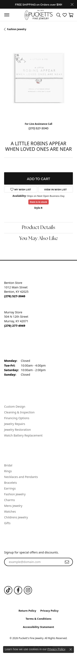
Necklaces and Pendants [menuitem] (21, 477)
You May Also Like (38, 238)
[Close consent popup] (70, 649)
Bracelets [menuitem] (10, 483)
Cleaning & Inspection (19, 412)
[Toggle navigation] (6, 15)
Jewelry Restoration (17, 430)
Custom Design (14, 406)
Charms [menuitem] (9, 500)
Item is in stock (38, 201)
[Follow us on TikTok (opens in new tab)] (8, 590)
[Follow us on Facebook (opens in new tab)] (18, 590)
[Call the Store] (14, 296)
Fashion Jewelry (16, 29)
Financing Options (16, 418)
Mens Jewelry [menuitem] (13, 506)
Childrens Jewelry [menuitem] (16, 517)
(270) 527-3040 (38, 128)
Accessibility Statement (38, 627)
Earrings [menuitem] (10, 488)
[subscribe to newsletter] (66, 562)
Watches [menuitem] (10, 511)
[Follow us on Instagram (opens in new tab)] (28, 590)
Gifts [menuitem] (7, 523)
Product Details (38, 227)
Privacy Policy (49, 610)
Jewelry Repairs (14, 424)
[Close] (72, 4)
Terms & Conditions (39, 619)
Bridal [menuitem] (8, 465)
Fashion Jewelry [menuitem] (15, 494)
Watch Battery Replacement (23, 435)
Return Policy (27, 610)
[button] (58, 15)
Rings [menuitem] (8, 471)
